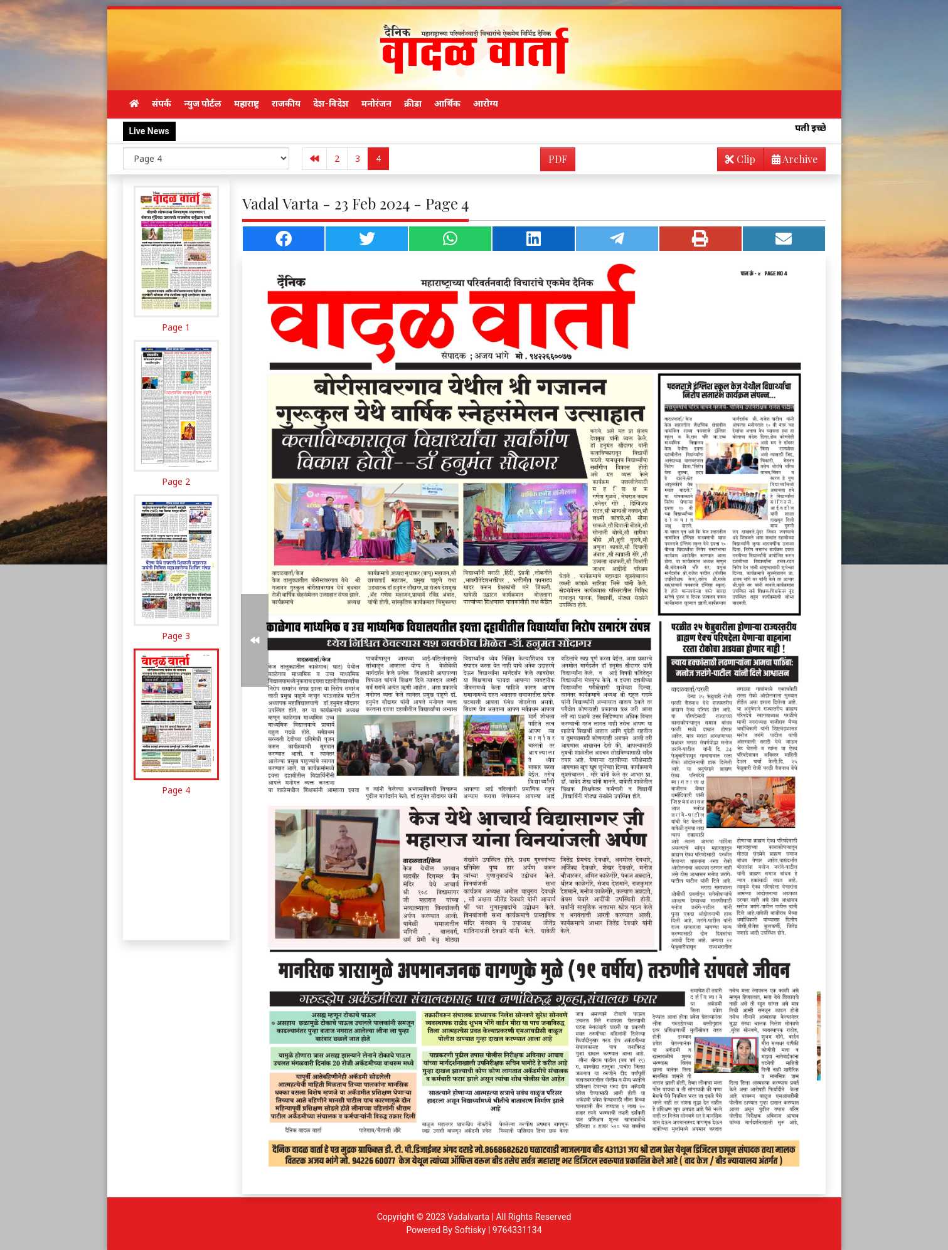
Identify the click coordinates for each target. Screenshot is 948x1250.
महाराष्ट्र (246, 103)
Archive (791, 161)
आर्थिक (447, 103)
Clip (740, 159)
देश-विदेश (331, 103)
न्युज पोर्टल (202, 103)
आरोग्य (485, 103)
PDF (557, 159)
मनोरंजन (376, 103)
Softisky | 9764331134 (497, 1230)
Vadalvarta (468, 1217)
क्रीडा (413, 103)
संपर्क (161, 103)
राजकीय (286, 103)
